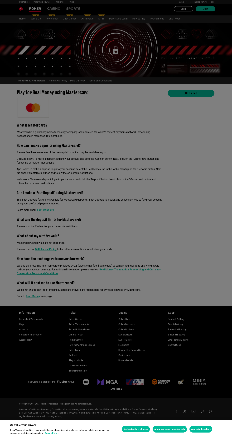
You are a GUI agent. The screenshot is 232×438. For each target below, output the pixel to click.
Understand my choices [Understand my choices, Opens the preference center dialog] (136, 429)
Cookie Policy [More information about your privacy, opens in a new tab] (52, 433)
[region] (116, 429)
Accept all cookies (200, 429)
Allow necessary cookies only (169, 429)
